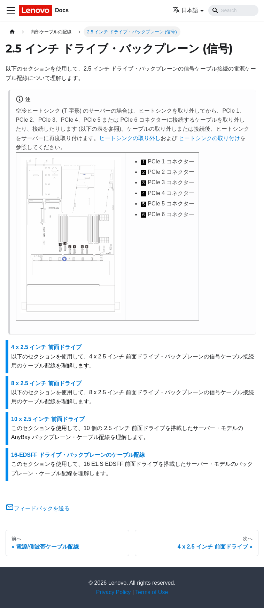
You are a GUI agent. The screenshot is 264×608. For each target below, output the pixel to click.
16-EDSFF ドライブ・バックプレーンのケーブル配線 (78, 455)
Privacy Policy (113, 592)
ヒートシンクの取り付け (209, 138)
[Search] (233, 10)
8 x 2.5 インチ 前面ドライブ (46, 383)
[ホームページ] (12, 31)
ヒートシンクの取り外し (130, 138)
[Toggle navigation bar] (11, 10)
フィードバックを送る (38, 508)
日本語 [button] (185, 10)
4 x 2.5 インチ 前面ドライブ (46, 347)
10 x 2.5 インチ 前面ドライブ (48, 419)
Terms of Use (151, 592)
